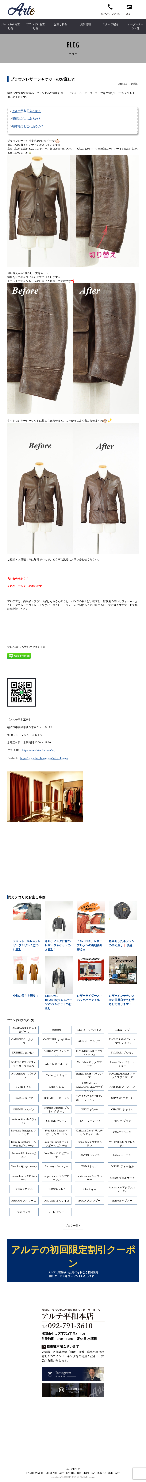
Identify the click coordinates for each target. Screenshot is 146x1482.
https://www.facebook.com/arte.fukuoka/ (44, 758)
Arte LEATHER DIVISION (74, 1474)
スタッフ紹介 (110, 24)
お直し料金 (60, 24)
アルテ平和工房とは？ (26, 110)
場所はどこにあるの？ (26, 118)
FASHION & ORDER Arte (105, 1474)
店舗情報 (85, 24)
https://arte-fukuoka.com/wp (38, 750)
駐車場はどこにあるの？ (28, 126)
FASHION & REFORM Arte (41, 1474)
